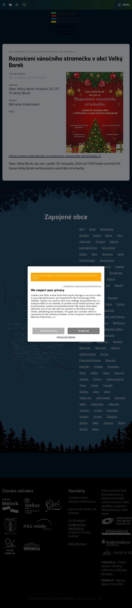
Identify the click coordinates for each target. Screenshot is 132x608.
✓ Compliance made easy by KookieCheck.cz (81, 286)
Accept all (83, 330)
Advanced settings (66, 337)
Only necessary (48, 330)
